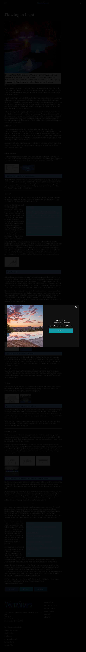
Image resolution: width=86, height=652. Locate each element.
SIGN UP (60, 330)
